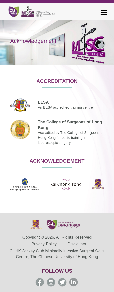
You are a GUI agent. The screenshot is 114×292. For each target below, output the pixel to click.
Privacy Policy (44, 244)
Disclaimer (76, 244)
